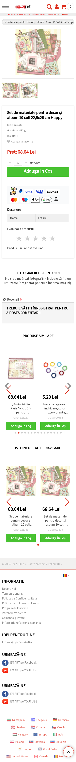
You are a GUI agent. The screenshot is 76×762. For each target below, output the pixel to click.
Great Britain (48, 749)
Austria (18, 727)
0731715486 (60, 14)
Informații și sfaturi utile (17, 642)
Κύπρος (25, 749)
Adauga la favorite (20, 141)
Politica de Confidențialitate (19, 598)
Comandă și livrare (13, 618)
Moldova (62, 756)
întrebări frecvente (14, 613)
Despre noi (9, 589)
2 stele (28, 238)
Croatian (38, 727)
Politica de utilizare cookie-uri (20, 603)
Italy (58, 734)
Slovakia (37, 742)
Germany (61, 720)
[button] (15, 433)
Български (16, 720)
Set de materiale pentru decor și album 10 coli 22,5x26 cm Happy (21, 520)
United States (17, 756)
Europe (40, 734)
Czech (58, 727)
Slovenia (58, 742)
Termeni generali (12, 593)
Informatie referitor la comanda (22, 623)
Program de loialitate (15, 608)
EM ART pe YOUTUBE (19, 670)
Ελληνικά (39, 720)
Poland (17, 742)
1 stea (19, 238)
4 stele (44, 238)
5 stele (52, 238)
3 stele (36, 238)
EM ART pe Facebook (19, 663)
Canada (41, 756)
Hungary (20, 734)
